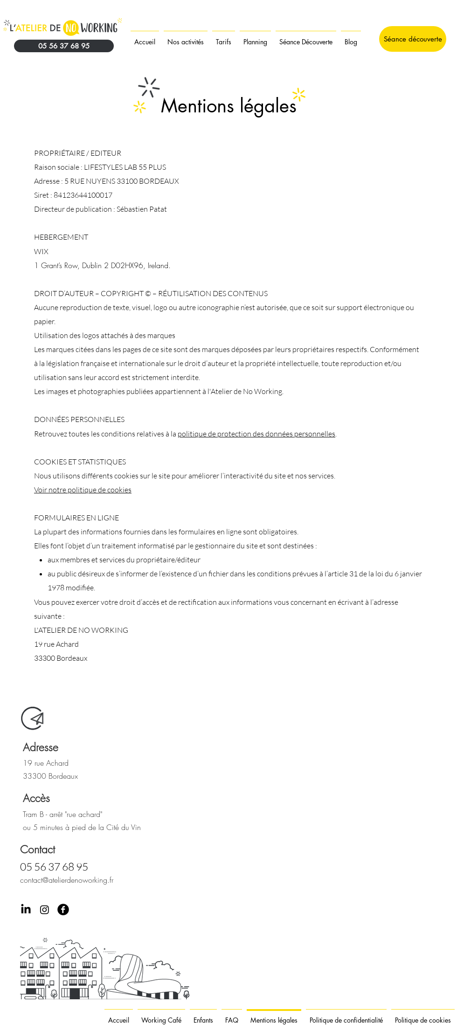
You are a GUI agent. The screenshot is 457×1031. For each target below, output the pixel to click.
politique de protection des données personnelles (256, 433)
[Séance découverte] (412, 39)
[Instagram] (44, 909)
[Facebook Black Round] (63, 909)
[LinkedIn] (26, 909)
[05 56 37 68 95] (64, 46)
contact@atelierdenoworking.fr (66, 880)
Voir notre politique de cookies (83, 489)
